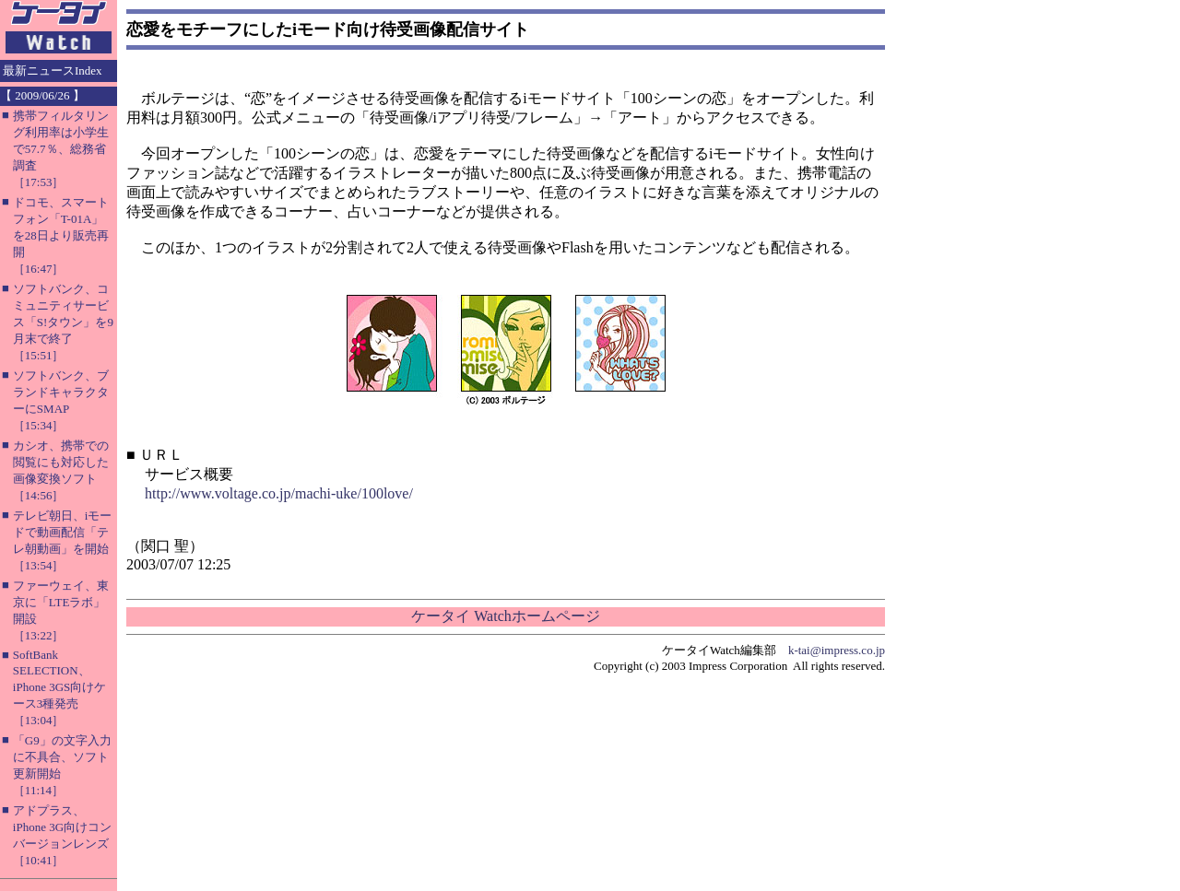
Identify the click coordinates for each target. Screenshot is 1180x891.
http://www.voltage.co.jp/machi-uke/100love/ (279, 493)
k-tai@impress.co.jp (836, 650)
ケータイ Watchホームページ (505, 616)
